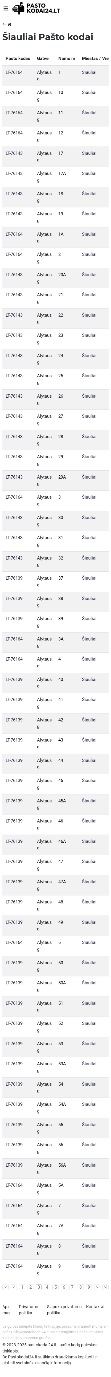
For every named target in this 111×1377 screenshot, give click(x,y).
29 (60, 456)
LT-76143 (14, 153)
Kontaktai (95, 1306)
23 (60, 335)
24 (60, 355)
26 (60, 396)
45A (62, 801)
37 (60, 578)
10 (60, 92)
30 (60, 517)
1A (61, 234)
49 (60, 922)
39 (60, 618)
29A (62, 477)
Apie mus (6, 1309)
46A (62, 841)
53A (62, 1064)
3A (61, 639)
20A (62, 274)
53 (60, 1043)
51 (60, 1003)
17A (62, 173)
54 (60, 1084)
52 (60, 1023)
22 (60, 315)
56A (62, 1165)
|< (5, 1287)
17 (60, 153)
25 (60, 375)
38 (60, 598)
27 (60, 416)
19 (60, 214)
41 (60, 699)
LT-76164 (14, 72)
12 (60, 133)
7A (61, 1225)
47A (62, 882)
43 (60, 740)
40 (60, 679)
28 (60, 436)
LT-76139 (14, 578)
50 (60, 962)
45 (60, 780)
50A (62, 983)
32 (60, 558)
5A (61, 1185)
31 (60, 537)
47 (60, 861)
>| (105, 1287)
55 (60, 1124)
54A (62, 1104)
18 (60, 193)
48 (60, 902)
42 (60, 720)
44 (60, 760)
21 (60, 294)
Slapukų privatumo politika (64, 1309)
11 (60, 113)
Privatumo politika (28, 1309)
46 (60, 821)
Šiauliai (89, 72)
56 (60, 1144)
